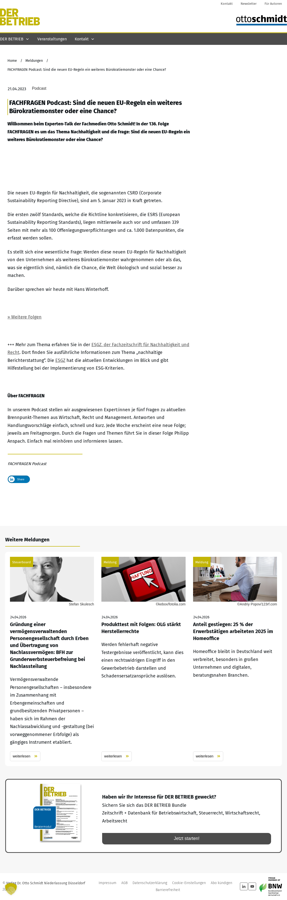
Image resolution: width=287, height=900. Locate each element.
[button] (11, 889)
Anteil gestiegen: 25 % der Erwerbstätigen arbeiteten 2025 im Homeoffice (235, 659)
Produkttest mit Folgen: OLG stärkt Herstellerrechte (143, 659)
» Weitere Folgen (24, 343)
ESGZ (60, 387)
